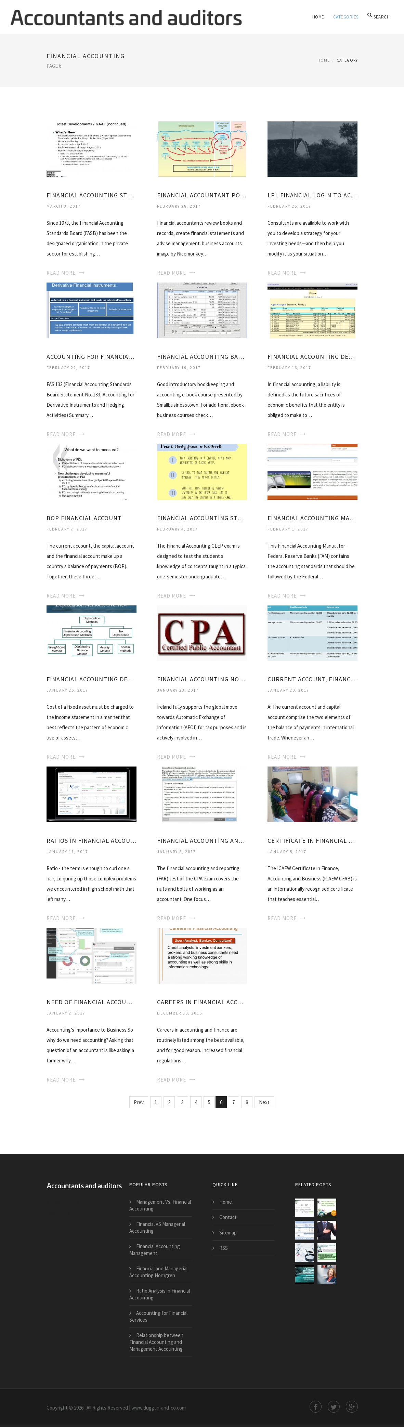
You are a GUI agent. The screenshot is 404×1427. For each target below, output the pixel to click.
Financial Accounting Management (154, 1249)
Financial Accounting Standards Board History (91, 195)
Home (319, 17)
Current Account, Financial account (312, 679)
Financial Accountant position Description (202, 195)
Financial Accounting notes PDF (202, 679)
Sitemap (228, 1232)
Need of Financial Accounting (91, 1002)
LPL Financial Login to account (312, 195)
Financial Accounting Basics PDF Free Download (202, 357)
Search (379, 17)
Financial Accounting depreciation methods (91, 679)
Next (264, 1102)
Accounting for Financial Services (158, 1316)
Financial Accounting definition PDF (312, 357)
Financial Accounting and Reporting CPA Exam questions (202, 841)
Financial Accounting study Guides (202, 518)
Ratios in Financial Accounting (91, 841)
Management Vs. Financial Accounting (160, 1205)
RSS (223, 1248)
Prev (139, 1102)
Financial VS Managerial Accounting (157, 1227)
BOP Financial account (84, 518)
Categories (346, 17)
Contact (228, 1217)
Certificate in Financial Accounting (312, 841)
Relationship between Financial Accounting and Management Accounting (156, 1342)
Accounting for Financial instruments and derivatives (91, 357)
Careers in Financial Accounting (202, 1002)
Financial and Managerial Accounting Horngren (158, 1272)
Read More (61, 273)
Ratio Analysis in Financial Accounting (159, 1294)
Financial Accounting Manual (312, 518)
